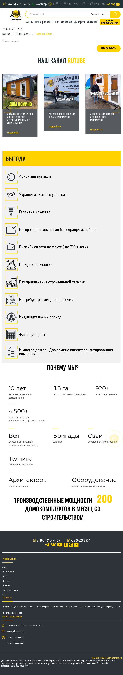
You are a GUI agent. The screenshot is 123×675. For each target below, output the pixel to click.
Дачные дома (57, 607)
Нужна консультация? (109, 21)
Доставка (66, 21)
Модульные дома (10, 607)
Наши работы (43, 21)
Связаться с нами (10, 590)
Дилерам (79, 21)
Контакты (92, 21)
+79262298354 (80, 540)
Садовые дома (71, 607)
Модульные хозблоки (12, 613)
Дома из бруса (42, 607)
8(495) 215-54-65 (46, 540)
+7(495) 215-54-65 (18, 4)
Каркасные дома (27, 607)
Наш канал (61, 60)
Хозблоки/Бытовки (87, 607)
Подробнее (13, 132)
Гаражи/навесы (113, 607)
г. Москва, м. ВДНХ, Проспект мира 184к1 (25, 625)
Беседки (101, 607)
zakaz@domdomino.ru (16, 631)
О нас (56, 21)
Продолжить (108, 48)
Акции (29, 21)
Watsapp (41, 4)
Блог (4, 595)
